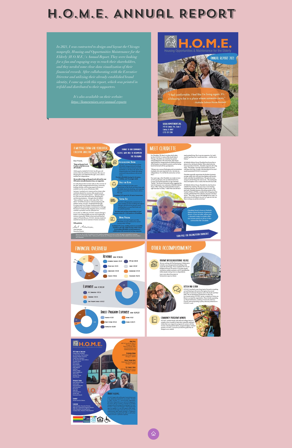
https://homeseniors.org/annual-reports (99, 102)
